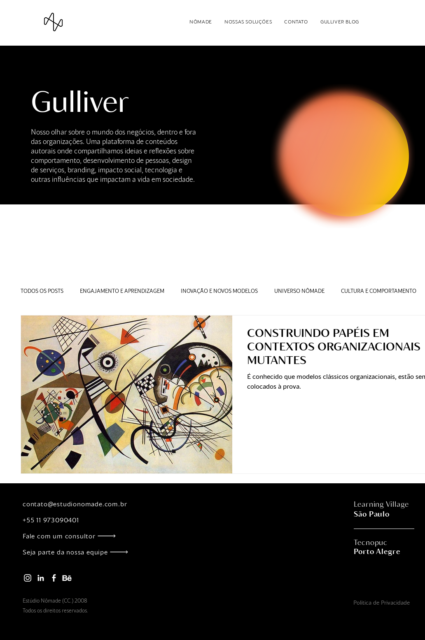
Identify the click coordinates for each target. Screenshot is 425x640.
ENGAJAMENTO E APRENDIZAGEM (122, 291)
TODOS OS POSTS (42, 291)
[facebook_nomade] (54, 578)
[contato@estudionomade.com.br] (80, 504)
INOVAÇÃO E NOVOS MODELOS (219, 291)
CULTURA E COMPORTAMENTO (378, 291)
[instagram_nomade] (28, 578)
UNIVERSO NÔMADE (299, 291)
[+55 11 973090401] (80, 520)
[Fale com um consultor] (80, 536)
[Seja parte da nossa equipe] (80, 552)
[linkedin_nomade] (41, 578)
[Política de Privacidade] (381, 602)
